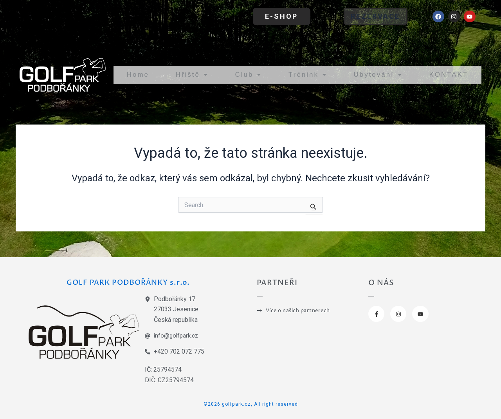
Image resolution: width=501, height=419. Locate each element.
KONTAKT (447, 74)
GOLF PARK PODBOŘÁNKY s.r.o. (131, 281)
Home (137, 74)
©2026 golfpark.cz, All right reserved (251, 403)
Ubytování (374, 74)
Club (243, 74)
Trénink (302, 74)
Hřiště (189, 74)
